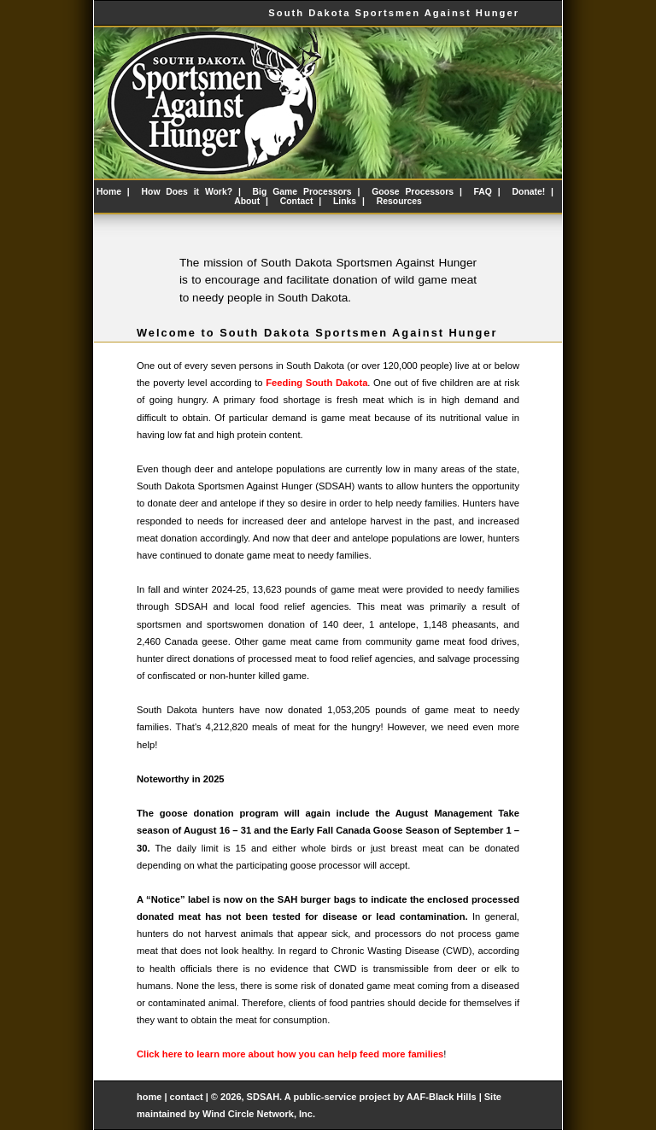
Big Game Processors (302, 191)
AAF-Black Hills (442, 1097)
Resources (399, 201)
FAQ (483, 191)
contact (188, 1097)
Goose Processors (413, 191)
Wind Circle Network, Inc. (258, 1114)
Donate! (529, 191)
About (247, 201)
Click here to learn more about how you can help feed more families (290, 1054)
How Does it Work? (187, 191)
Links (344, 201)
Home (109, 191)
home (149, 1097)
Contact (296, 201)
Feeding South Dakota (316, 383)
